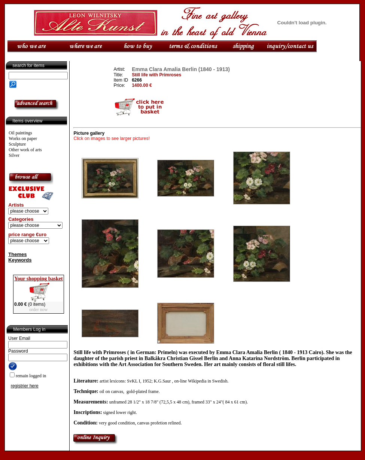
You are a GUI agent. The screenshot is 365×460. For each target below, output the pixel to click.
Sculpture (17, 144)
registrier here (25, 386)
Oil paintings (20, 132)
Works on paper (23, 138)
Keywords (19, 260)
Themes (17, 254)
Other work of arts (25, 149)
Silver (14, 155)
